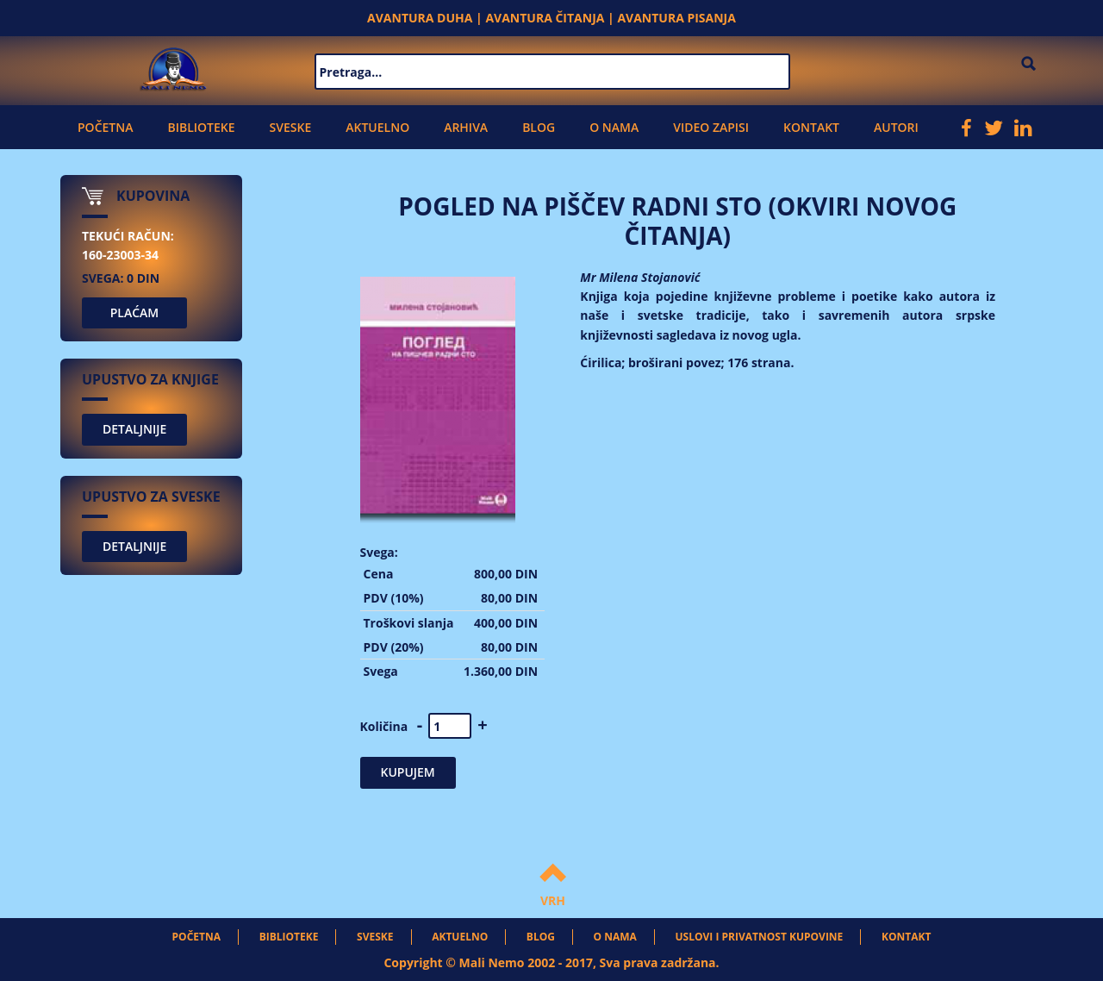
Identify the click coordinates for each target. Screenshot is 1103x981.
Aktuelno (377, 127)
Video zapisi (711, 127)
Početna (105, 127)
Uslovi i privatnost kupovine (760, 936)
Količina (384, 726)
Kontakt (811, 127)
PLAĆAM (134, 312)
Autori (896, 127)
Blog (538, 127)
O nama (614, 127)
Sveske (291, 127)
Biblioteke (200, 127)
